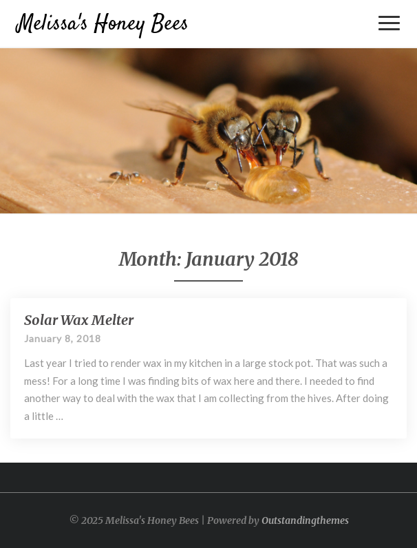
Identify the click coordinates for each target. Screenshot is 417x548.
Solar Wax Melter (78, 319)
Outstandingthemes (305, 520)
